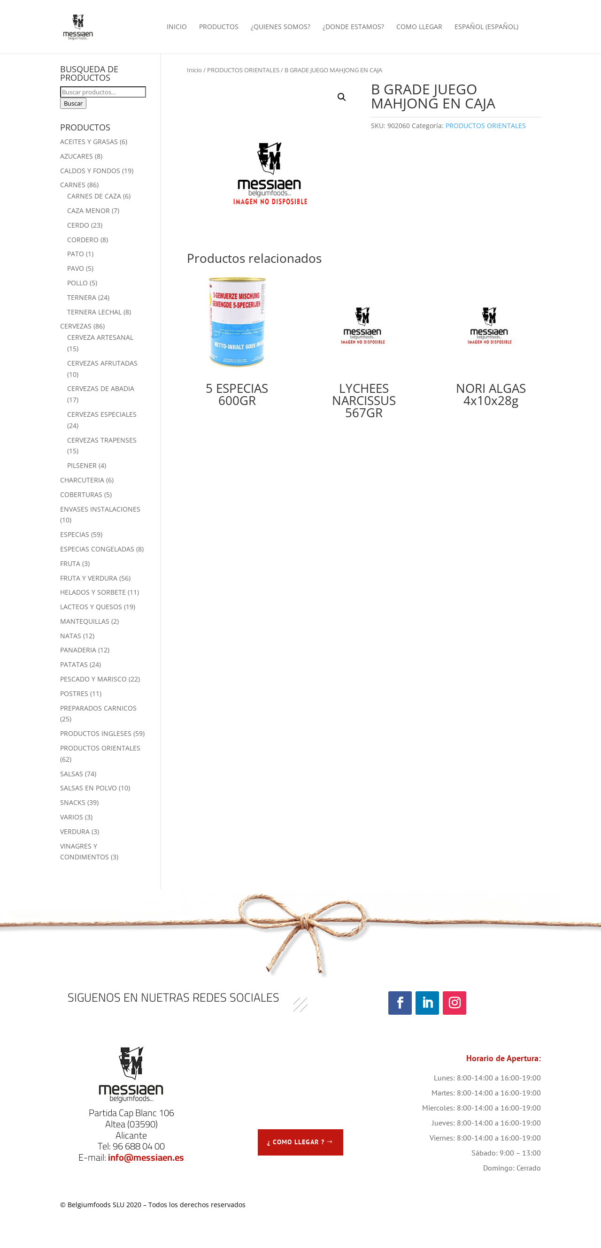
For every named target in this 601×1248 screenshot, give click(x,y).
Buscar (73, 103)
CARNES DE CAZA (94, 195)
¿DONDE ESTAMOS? (353, 27)
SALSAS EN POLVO (88, 787)
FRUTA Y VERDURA (88, 578)
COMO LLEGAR (419, 27)
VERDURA (75, 831)
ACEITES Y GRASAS (89, 141)
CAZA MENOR (88, 210)
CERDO (78, 225)
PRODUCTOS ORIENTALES (243, 70)
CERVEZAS (76, 326)
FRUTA (70, 563)
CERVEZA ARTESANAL (100, 337)
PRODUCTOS (219, 27)
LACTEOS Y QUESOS (91, 606)
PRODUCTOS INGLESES (95, 733)
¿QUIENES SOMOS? (280, 27)
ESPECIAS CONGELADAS (97, 548)
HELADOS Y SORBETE (93, 592)
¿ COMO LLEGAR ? (295, 1142)
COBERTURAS (81, 494)
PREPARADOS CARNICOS (98, 708)
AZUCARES (76, 156)
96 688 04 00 (139, 1146)
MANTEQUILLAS (84, 621)
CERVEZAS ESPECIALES (102, 414)
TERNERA (81, 297)
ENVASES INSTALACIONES (100, 509)
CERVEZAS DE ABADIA (100, 388)
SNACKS (72, 802)
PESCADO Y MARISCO (93, 678)
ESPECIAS (74, 534)
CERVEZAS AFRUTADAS (102, 363)
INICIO (177, 27)
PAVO (75, 268)
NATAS (70, 635)
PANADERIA (78, 649)
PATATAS (74, 664)
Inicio (194, 70)
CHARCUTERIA (82, 479)
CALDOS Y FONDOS (90, 170)
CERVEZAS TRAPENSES (102, 440)
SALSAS (71, 773)
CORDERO (83, 239)
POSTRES (74, 693)
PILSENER (82, 465)
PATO (75, 253)
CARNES (72, 184)
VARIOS (71, 816)
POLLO (77, 282)
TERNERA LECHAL (94, 311)
